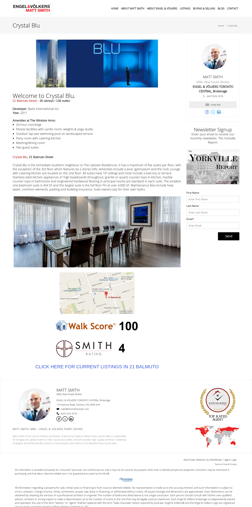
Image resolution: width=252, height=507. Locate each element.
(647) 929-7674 (215, 96)
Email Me (212, 105)
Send (228, 236)
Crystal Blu (232, 25)
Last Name (192, 205)
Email (190, 219)
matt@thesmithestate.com (75, 409)
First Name (192, 192)
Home (221, 25)
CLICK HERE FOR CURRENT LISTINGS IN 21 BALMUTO (97, 366)
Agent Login (231, 459)
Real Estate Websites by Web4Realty (203, 459)
